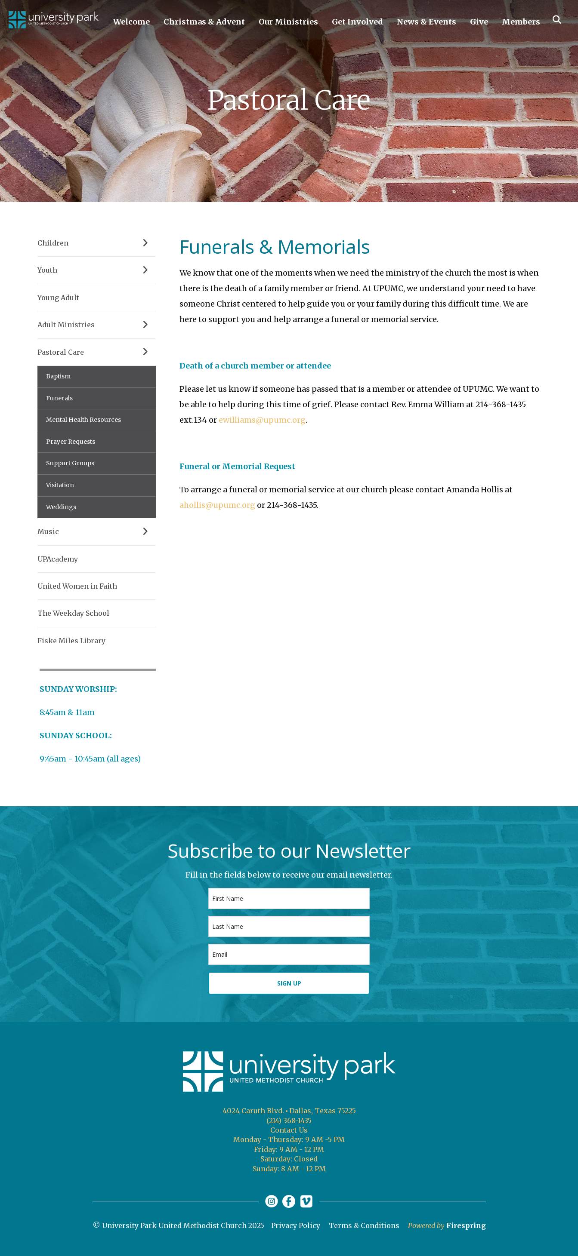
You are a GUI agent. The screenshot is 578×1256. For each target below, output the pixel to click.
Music (96, 531)
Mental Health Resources (83, 420)
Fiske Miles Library (71, 640)
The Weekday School (73, 613)
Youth (96, 270)
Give (479, 22)
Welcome (131, 22)
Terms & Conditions (364, 1225)
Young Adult (58, 297)
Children (96, 243)
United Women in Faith (77, 586)
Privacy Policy (295, 1225)
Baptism (58, 376)
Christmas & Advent (204, 22)
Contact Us (289, 1130)
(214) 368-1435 (289, 1120)
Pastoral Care (96, 352)
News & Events (426, 22)
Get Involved (357, 22)
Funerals (59, 398)
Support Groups (70, 463)
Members (521, 22)
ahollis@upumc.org (217, 505)
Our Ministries (288, 22)
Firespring (466, 1225)
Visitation (60, 485)
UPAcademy (57, 559)
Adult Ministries (96, 324)
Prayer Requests (70, 441)
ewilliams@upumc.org (262, 420)
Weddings (61, 507)
